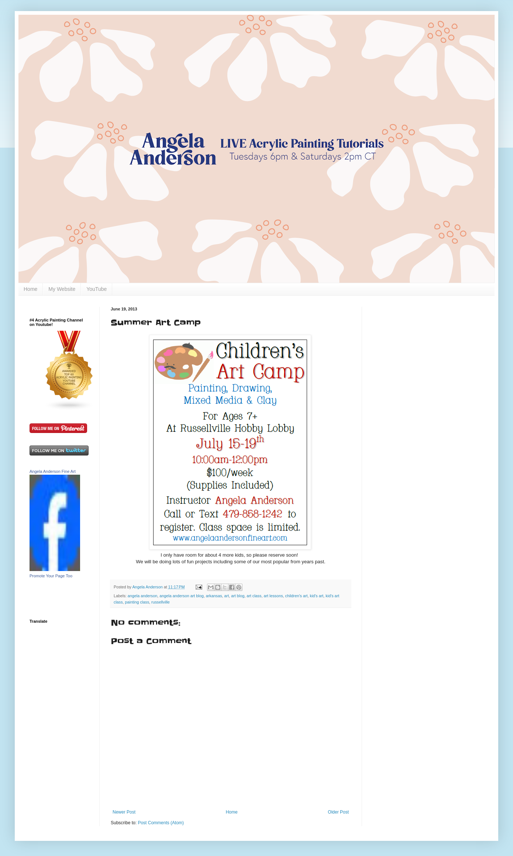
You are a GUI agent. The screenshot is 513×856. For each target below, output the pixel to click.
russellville (160, 602)
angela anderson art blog (181, 596)
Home (30, 289)
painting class (137, 602)
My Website (61, 289)
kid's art (316, 596)
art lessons (273, 596)
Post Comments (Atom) (161, 822)
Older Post (338, 812)
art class (254, 596)
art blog (237, 596)
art (226, 596)
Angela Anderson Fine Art (53, 471)
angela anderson (142, 596)
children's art (296, 596)
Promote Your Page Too (51, 576)
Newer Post (124, 812)
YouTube (96, 289)
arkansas (214, 596)
